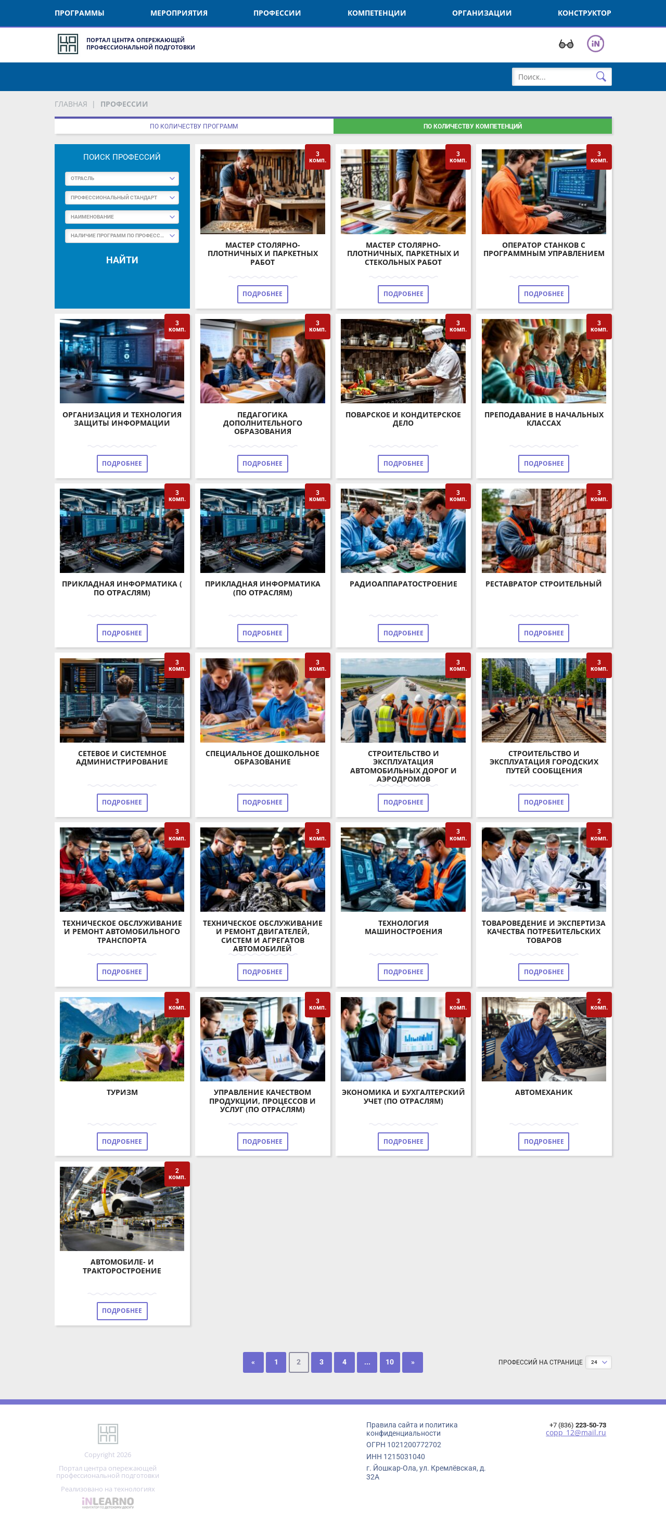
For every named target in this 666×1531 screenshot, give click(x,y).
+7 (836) (577, 1425)
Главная (71, 104)
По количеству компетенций (473, 126)
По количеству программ (194, 126)
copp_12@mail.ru (576, 1432)
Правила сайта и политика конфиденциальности (412, 1429)
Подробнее (262, 293)
